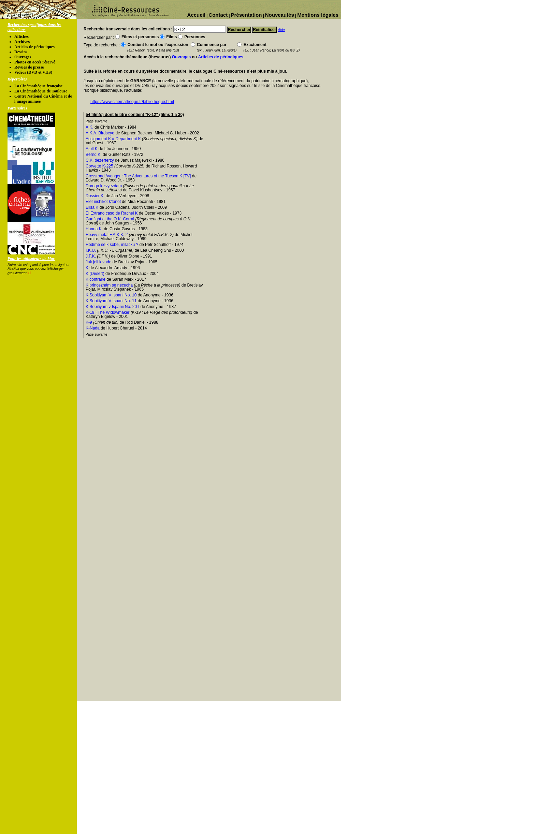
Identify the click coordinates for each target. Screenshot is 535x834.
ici (29, 272)
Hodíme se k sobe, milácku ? (112, 244)
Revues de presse (29, 67)
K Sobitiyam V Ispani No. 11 (111, 300)
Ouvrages (22, 57)
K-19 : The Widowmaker (108, 312)
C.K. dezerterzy (100, 160)
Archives (22, 41)
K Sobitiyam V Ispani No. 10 (111, 295)
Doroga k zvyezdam (104, 186)
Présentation (246, 15)
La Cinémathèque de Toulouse (40, 91)
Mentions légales (317, 15)
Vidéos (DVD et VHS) (33, 72)
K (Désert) (95, 273)
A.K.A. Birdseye (100, 133)
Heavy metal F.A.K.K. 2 (107, 234)
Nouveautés (279, 15)
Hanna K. (94, 228)
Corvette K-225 (99, 166)
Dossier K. (95, 195)
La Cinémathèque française (38, 86)
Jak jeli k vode (98, 262)
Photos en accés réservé (34, 62)
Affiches (21, 36)
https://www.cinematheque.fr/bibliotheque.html (132, 101)
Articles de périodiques (34, 46)
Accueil (196, 15)
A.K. (89, 127)
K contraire (95, 279)
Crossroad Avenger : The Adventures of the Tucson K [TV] (138, 176)
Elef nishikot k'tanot (103, 201)
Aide (281, 30)
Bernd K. (94, 154)
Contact (218, 15)
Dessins (20, 51)
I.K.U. (91, 250)
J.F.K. (91, 256)
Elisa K (92, 207)
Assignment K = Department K (113, 138)
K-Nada (93, 328)
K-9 (89, 322)
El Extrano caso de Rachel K (112, 213)
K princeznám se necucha (109, 285)
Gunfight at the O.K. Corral (110, 219)
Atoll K (92, 148)
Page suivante (96, 121)
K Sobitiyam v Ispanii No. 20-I (112, 306)
